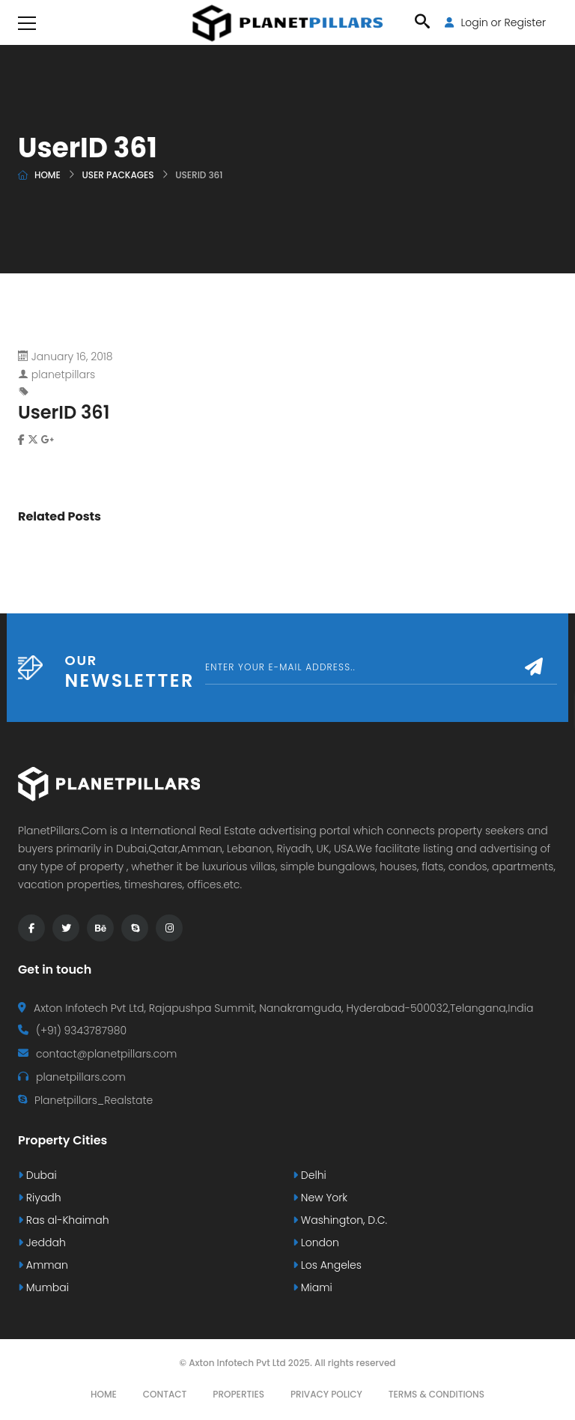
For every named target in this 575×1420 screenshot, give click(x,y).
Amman (43, 1264)
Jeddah (42, 1242)
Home (47, 175)
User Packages (117, 175)
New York (320, 1197)
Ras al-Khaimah (63, 1220)
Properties (238, 1394)
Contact (165, 1394)
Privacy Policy (326, 1394)
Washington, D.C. (340, 1220)
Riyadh (39, 1197)
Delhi (309, 1175)
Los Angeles (327, 1264)
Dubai (37, 1175)
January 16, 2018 (72, 356)
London (316, 1242)
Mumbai (43, 1287)
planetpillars (63, 374)
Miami (312, 1287)
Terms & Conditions (436, 1394)
